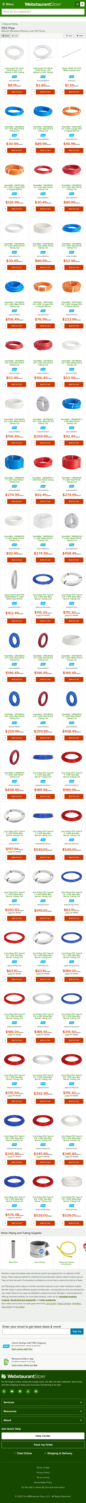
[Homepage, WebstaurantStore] (43, 4)
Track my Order (43, 1444)
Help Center (43, 1435)
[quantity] (5, 91)
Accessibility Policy (43, 1482)
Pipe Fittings (40, 1262)
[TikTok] (28, 1391)
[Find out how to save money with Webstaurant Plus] (14, 76)
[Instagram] (4, 1391)
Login (38, 615)
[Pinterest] (36, 1391)
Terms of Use (43, 1478)
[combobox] (43, 12)
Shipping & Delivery (58, 1453)
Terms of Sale (43, 1468)
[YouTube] (12, 1391)
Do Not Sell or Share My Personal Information (43, 1487)
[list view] (14, 36)
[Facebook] (20, 1391)
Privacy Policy (43, 1473)
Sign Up (77, 1331)
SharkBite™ (77, 1303)
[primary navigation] (8, 4)
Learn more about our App (24, 1365)
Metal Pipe (13, 1262)
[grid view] (5, 36)
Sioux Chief (6, 1307)
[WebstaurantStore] (43, 1376)
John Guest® (51, 1303)
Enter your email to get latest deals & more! (31, 1326)
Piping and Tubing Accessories (66, 1263)
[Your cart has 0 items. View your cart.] (79, 4)
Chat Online (23, 1453)
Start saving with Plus (22, 1349)
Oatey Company (64, 1303)
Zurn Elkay (20, 1307)
